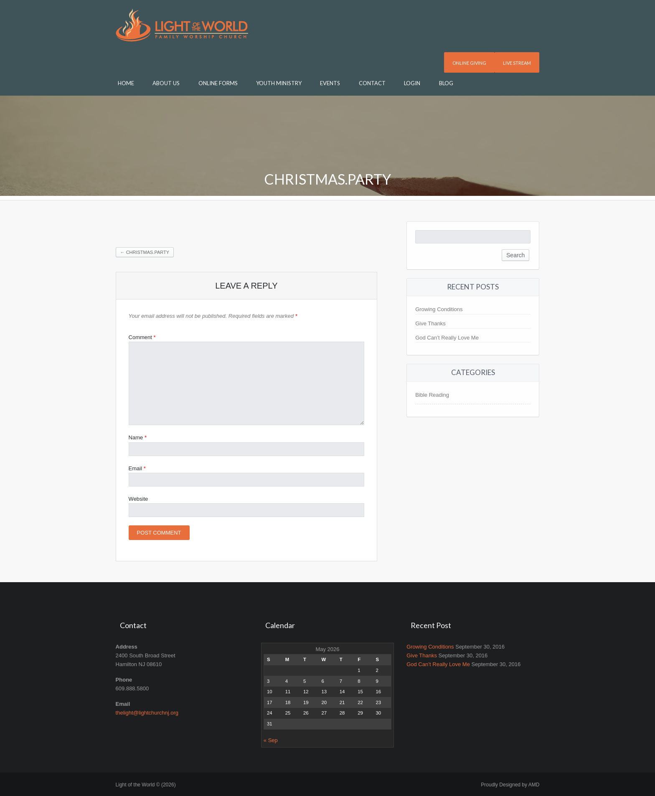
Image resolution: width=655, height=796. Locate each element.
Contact (372, 83)
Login (412, 83)
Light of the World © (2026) (146, 785)
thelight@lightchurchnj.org (147, 713)
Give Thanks (430, 323)
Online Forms (218, 83)
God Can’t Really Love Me (447, 338)
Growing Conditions (438, 309)
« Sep (271, 740)
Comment (142, 337)
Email (137, 468)
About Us (166, 83)
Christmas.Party (145, 252)
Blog (446, 83)
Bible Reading (432, 395)
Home (126, 83)
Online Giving (469, 63)
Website (138, 499)
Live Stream (517, 63)
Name (138, 437)
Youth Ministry (279, 83)
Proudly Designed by (510, 785)
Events (330, 83)
